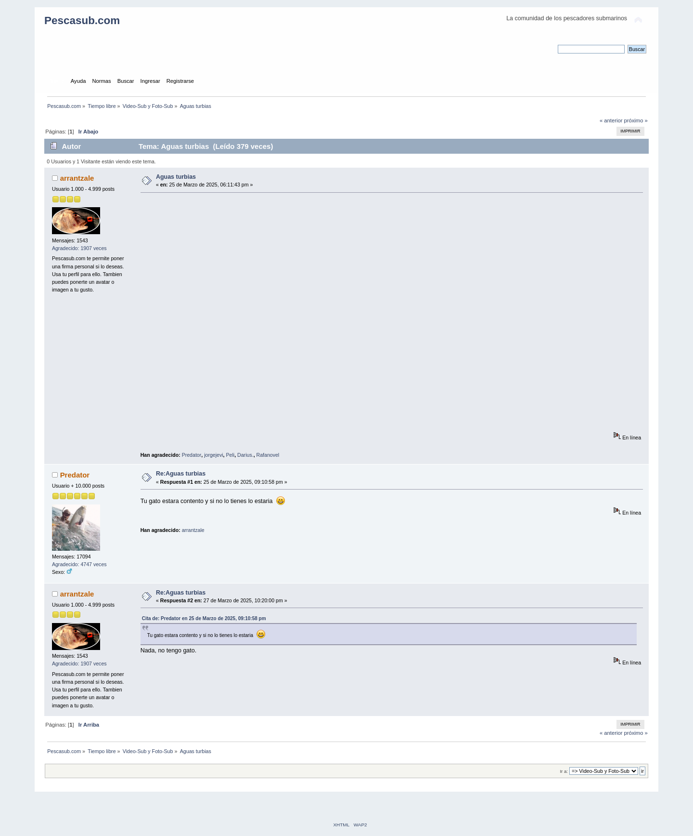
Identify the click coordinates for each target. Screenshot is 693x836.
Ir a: (563, 771)
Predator (192, 455)
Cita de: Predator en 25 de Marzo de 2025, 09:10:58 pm (204, 618)
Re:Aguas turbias (180, 473)
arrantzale (77, 178)
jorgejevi (213, 455)
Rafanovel (268, 455)
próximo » (636, 120)
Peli (230, 455)
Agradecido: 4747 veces (79, 564)
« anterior (611, 120)
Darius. (245, 455)
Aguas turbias (176, 176)
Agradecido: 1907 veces (79, 248)
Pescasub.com (82, 20)
